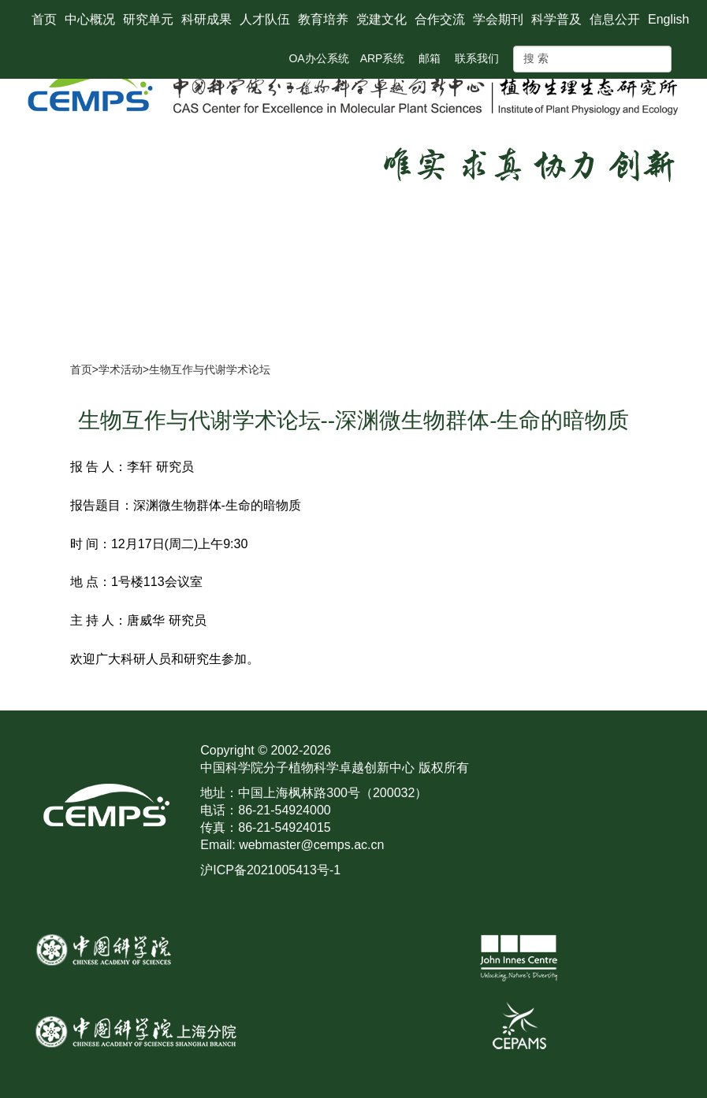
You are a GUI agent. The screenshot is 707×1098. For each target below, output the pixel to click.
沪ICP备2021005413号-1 (270, 870)
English (668, 19)
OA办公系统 (318, 58)
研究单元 (148, 19)
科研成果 (206, 19)
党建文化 (381, 19)
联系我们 (477, 58)
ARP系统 (382, 58)
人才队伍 (265, 19)
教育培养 (323, 19)
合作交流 (440, 19)
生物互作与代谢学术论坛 (209, 369)
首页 (44, 19)
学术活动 (121, 369)
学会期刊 (498, 19)
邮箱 (430, 58)
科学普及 (556, 19)
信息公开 (615, 19)
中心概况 (90, 19)
